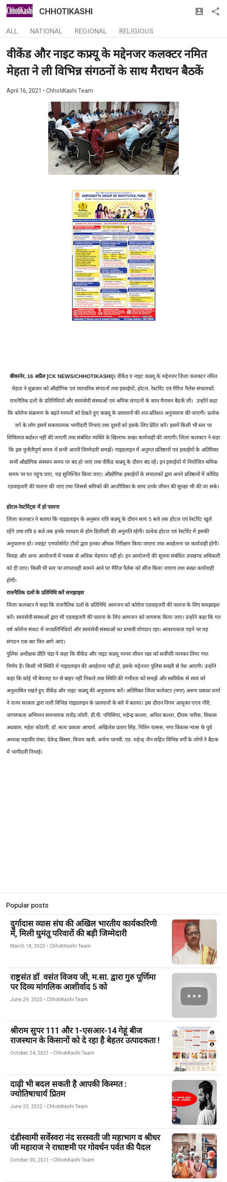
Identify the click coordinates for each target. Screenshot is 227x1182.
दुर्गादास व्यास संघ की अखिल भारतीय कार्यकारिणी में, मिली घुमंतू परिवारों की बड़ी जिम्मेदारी (83, 928)
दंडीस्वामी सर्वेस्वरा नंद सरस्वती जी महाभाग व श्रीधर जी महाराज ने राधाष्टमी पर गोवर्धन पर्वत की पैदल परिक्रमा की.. (85, 1147)
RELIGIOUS (136, 31)
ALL (12, 31)
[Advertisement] (113, 835)
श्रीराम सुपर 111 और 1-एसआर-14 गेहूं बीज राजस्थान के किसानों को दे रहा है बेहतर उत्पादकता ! (85, 1035)
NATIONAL (46, 31)
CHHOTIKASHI (66, 11)
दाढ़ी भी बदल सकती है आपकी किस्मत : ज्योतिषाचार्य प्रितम (68, 1089)
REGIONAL (91, 31)
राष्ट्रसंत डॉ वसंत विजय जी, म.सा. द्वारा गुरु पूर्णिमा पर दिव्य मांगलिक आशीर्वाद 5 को (83, 982)
